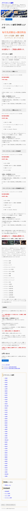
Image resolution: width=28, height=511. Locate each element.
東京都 (6, 403)
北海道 (6, 378)
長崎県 (6, 465)
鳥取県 (6, 442)
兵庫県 (6, 435)
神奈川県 (6, 405)
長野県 (6, 418)
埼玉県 (6, 399)
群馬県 (6, 397)
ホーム (3, 19)
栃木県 (6, 395)
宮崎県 (6, 471)
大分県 (6, 469)
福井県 (6, 414)
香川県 (6, 454)
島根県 (6, 444)
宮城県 (6, 384)
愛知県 (6, 425)
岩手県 (6, 382)
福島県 (6, 390)
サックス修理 (7, 493)
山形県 (6, 388)
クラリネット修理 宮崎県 (6, 364)
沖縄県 (6, 476)
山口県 (6, 450)
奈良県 (6, 437)
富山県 (6, 410)
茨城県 (6, 393)
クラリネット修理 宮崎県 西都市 (10, 366)
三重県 (6, 427)
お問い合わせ (8, 19)
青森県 (6, 380)
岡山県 (6, 446)
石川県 (6, 412)
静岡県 (6, 422)
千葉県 (6, 401)
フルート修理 (7, 495)
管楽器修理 (7, 491)
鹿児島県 (6, 474)
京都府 (6, 431)
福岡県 (6, 461)
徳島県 (6, 452)
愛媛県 (6, 457)
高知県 (6, 459)
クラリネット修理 (7, 3)
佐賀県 (6, 463)
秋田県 (6, 386)
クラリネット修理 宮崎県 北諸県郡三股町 (12, 368)
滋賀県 (6, 429)
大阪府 (6, 433)
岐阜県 (6, 420)
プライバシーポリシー (10, 504)
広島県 (6, 448)
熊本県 (6, 467)
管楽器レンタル (8, 485)
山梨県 (6, 416)
